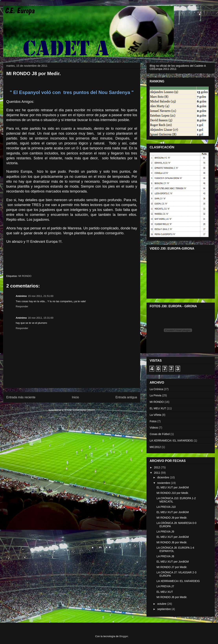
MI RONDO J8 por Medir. (172, 542)
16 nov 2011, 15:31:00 (40, 317)
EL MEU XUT (158, 408)
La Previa (155, 395)
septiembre (164, 609)
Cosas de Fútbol (160, 434)
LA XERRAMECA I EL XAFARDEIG (171, 440)
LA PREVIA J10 (166, 506)
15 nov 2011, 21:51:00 (40, 296)
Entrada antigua (126, 397)
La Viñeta (155, 414)
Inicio (75, 397)
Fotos (153, 421)
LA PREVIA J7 (165, 586)
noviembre (164, 482)
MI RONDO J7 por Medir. (172, 567)
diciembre (163, 477)
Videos (154, 427)
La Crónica (156, 389)
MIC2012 (155, 447)
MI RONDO (24, 276)
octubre (162, 603)
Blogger (123, 636)
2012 (157, 467)
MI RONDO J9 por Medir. (172, 517)
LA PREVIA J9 (165, 531)
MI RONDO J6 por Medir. (172, 597)
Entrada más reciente (20, 397)
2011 (157, 472)
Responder (22, 306)
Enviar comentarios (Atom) (80, 410)
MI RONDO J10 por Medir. (173, 492)
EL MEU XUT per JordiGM (173, 487)
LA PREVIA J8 (165, 556)
